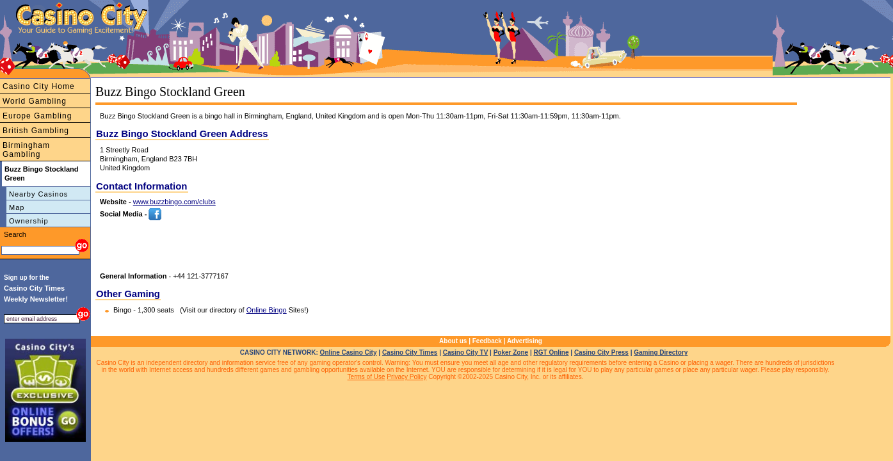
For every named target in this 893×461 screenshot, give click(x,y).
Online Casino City (348, 352)
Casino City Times (410, 352)
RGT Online (551, 352)
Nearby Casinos (38, 194)
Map (16, 207)
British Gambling (36, 130)
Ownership (29, 221)
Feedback (487, 340)
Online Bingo (266, 310)
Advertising (524, 340)
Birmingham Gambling (26, 150)
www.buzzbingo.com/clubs (174, 202)
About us (453, 340)
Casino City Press (601, 352)
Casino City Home (39, 86)
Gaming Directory (661, 352)
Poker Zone (511, 352)
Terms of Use (366, 376)
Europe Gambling (37, 115)
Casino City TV (465, 352)
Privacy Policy (406, 376)
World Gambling (35, 101)
